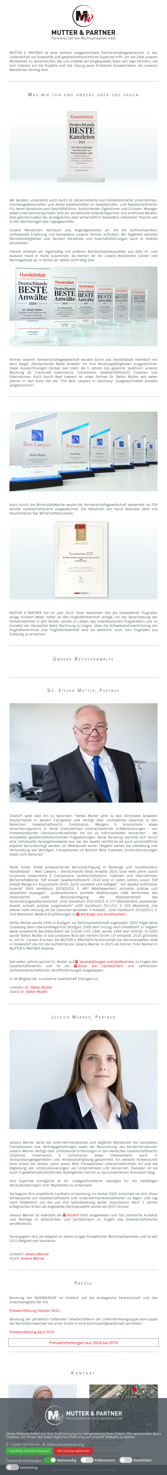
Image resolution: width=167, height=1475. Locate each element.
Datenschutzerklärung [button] (65, 1444)
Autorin (71, 1215)
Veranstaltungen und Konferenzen (104, 962)
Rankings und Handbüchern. (101, 914)
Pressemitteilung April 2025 (31, 1332)
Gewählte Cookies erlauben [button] (29, 1451)
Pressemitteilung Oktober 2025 (34, 1310)
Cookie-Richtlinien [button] (25, 1444)
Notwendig (67, 1460)
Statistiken (142, 1460)
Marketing (28, 1467)
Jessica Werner (37, 1254)
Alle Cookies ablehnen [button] (73, 1451)
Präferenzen (105, 1460)
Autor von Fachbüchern (101, 966)
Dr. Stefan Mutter (38, 987)
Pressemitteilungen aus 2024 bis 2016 (83, 1342)
